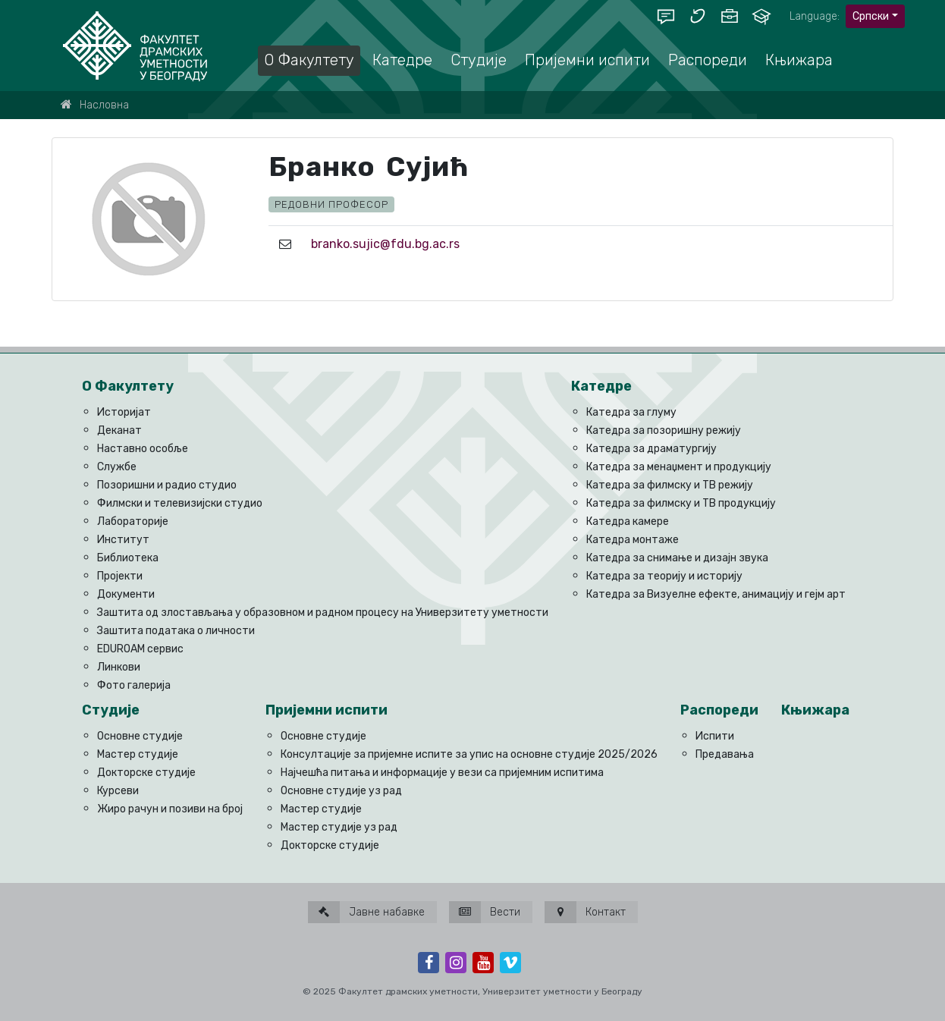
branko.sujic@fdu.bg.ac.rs (385, 244)
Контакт (585, 912)
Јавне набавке (366, 912)
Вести (484, 912)
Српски (870, 16)
